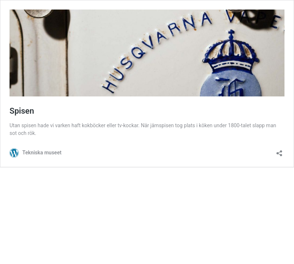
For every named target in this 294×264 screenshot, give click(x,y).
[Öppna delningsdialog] (279, 151)
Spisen (22, 110)
